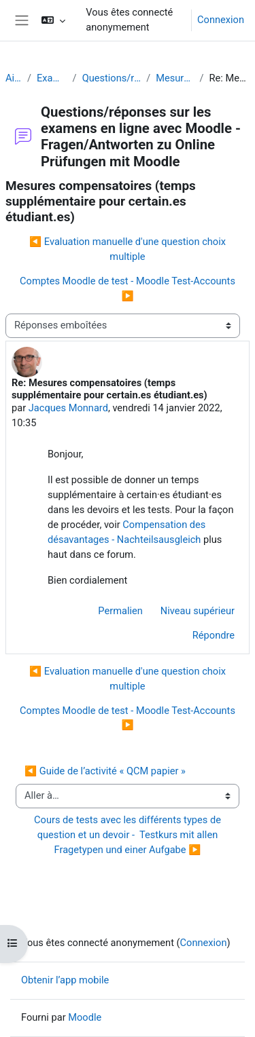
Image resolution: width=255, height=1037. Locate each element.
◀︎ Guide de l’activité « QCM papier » (105, 771)
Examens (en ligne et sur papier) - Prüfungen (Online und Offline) (52, 78)
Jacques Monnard (68, 408)
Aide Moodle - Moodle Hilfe (13, 78)
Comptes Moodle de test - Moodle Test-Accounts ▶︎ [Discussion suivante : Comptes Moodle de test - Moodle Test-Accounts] (127, 288)
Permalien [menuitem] (120, 611)
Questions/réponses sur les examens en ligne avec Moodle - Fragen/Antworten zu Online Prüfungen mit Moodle (111, 78)
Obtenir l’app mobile (65, 980)
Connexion (220, 20)
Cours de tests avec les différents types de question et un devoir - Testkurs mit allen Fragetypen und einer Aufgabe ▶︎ (128, 835)
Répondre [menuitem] (213, 635)
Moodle (84, 1017)
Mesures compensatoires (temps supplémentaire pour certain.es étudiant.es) (175, 78)
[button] (53, 20)
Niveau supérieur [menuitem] (197, 611)
